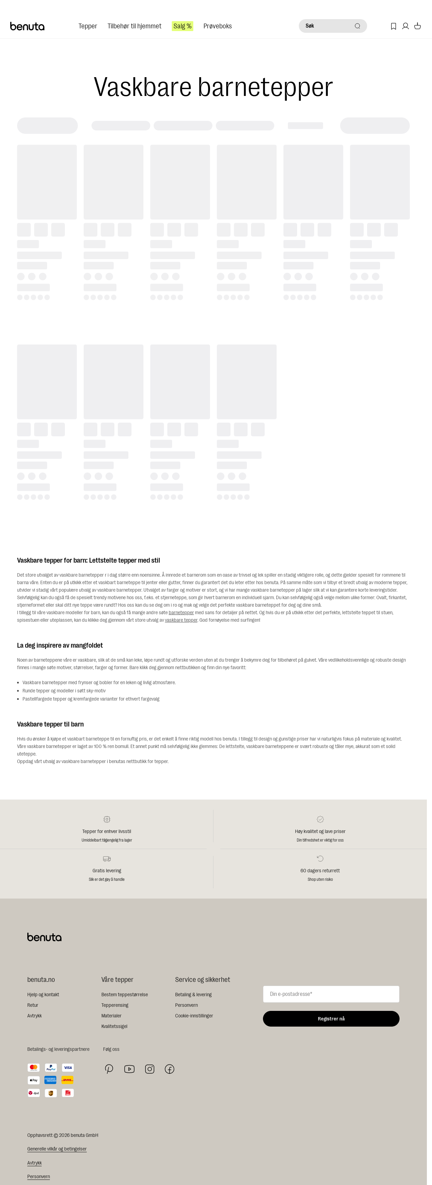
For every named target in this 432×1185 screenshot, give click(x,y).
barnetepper (181, 613)
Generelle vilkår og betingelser (57, 1149)
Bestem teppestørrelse (124, 995)
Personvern (186, 1005)
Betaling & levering (193, 995)
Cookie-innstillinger (194, 1016)
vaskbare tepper (181, 620)
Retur (32, 1005)
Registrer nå (331, 1019)
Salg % (182, 26)
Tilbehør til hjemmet (135, 26)
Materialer (111, 1016)
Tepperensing (114, 1005)
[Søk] (333, 26)
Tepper (88, 26)
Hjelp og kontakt (43, 995)
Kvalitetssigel (114, 1026)
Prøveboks (218, 26)
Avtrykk (34, 1016)
